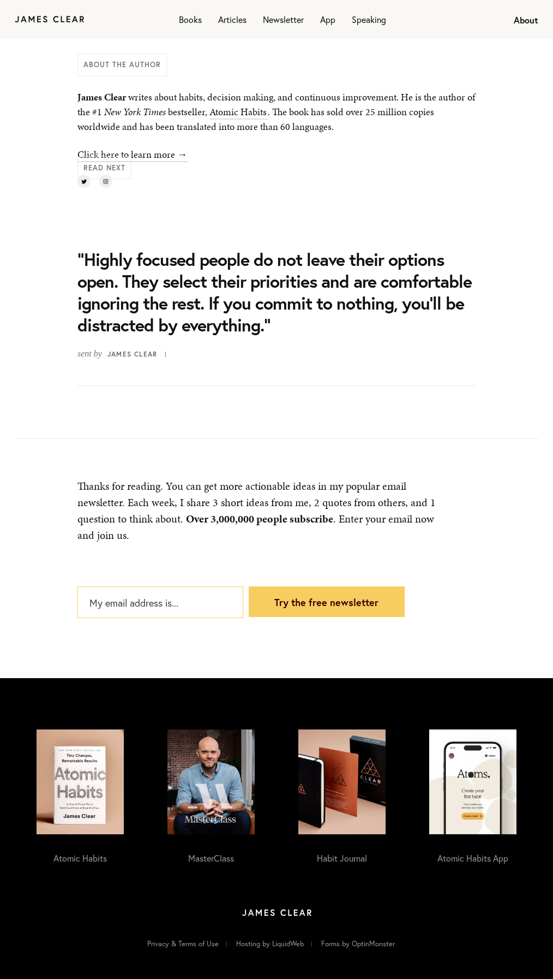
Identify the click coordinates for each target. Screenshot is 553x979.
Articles (232, 19)
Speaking (369, 19)
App (327, 19)
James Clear (132, 354)
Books (190, 19)
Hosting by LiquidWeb (270, 943)
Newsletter (283, 19)
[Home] (49, 19)
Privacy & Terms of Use (183, 943)
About (526, 20)
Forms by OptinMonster (358, 943)
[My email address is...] (160, 602)
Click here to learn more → (132, 154)
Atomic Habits (238, 111)
